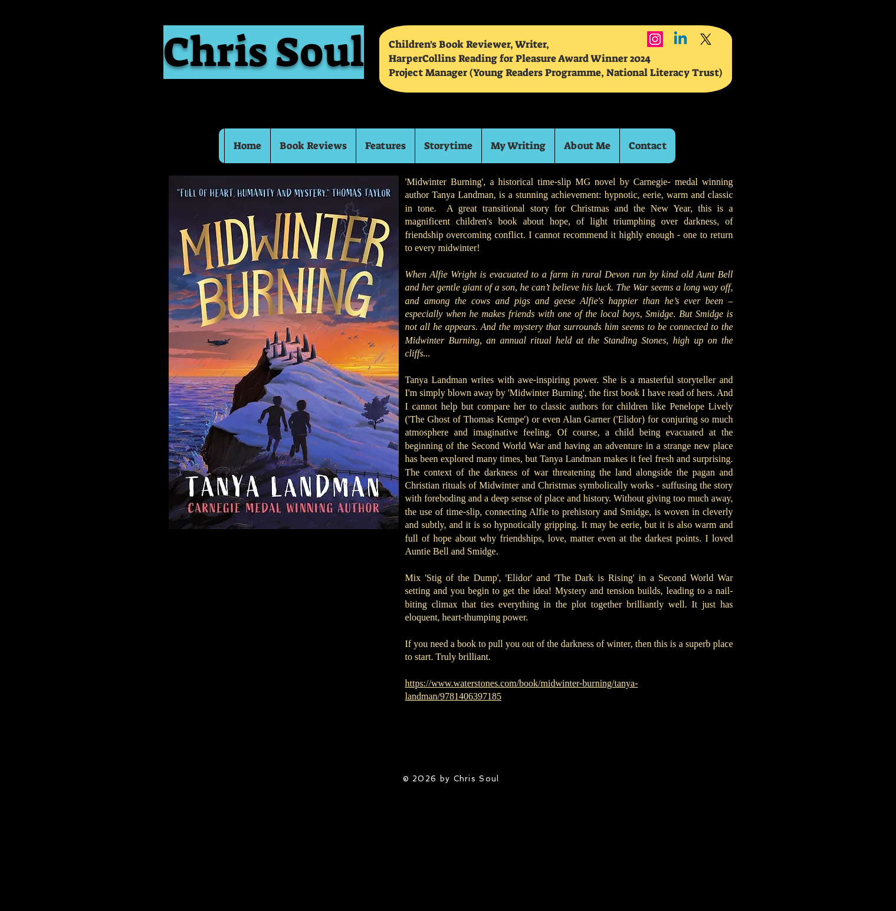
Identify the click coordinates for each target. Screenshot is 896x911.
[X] (706, 39)
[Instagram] (655, 39)
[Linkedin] (680, 39)
